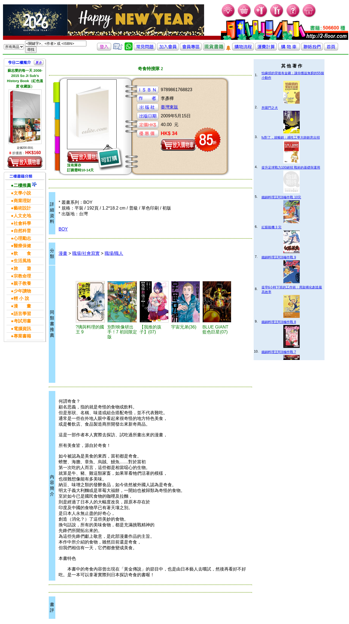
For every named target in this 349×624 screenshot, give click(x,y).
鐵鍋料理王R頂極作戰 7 (279, 352)
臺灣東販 (169, 107)
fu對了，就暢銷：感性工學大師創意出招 (291, 137)
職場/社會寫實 (85, 253)
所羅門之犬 (270, 108)
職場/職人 (114, 253)
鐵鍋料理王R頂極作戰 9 (279, 257)
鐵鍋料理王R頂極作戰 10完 (281, 197)
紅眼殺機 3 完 (271, 227)
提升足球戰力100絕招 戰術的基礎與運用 (291, 167)
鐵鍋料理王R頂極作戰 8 (279, 322)
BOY (63, 229)
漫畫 (63, 253)
